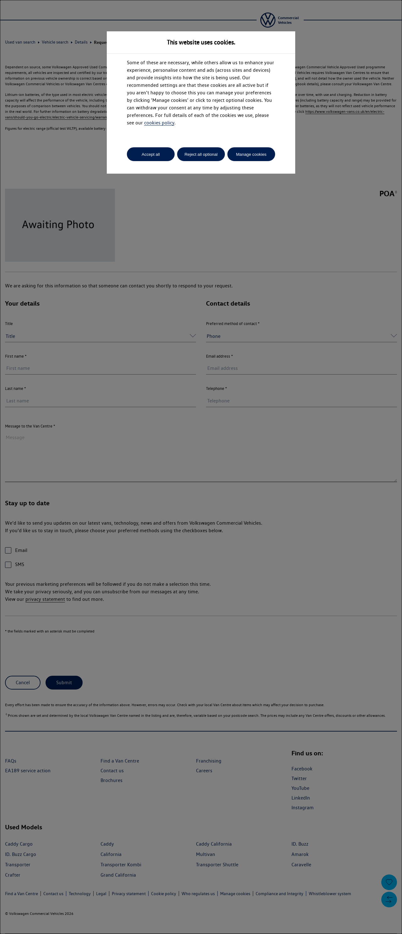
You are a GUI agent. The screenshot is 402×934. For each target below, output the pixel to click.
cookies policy (159, 123)
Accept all (151, 154)
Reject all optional (200, 154)
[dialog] (201, 467)
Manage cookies (251, 154)
